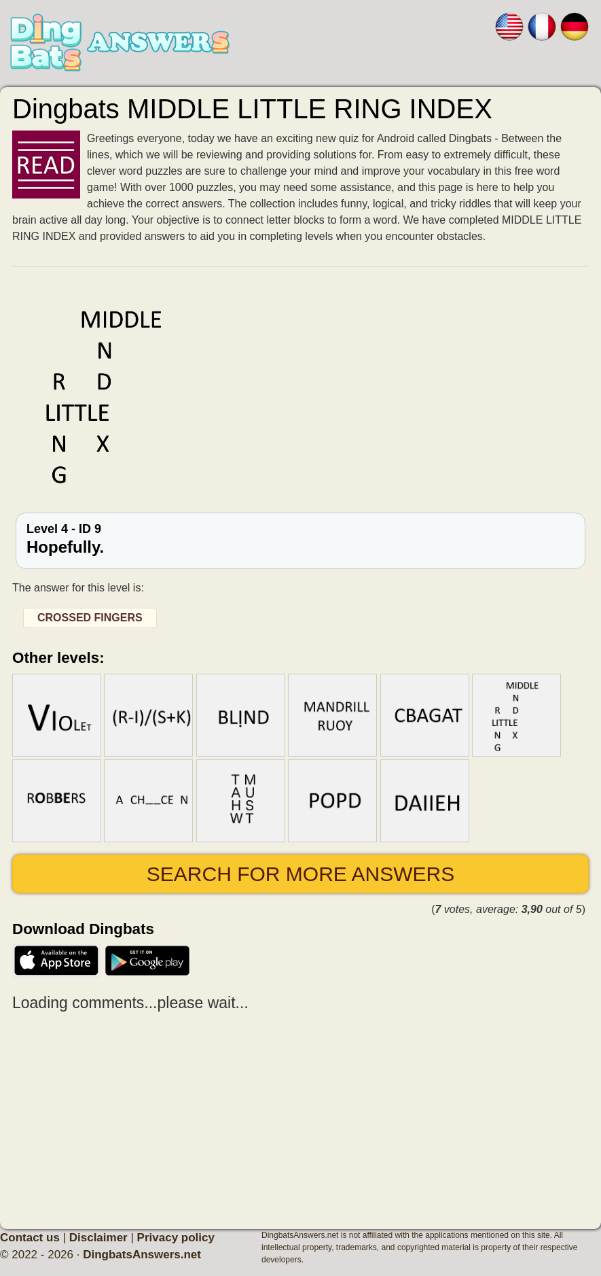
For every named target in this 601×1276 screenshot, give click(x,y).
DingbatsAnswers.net (142, 1254)
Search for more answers (300, 874)
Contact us (30, 1237)
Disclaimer (98, 1237)
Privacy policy (176, 1237)
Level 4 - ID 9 (300, 539)
